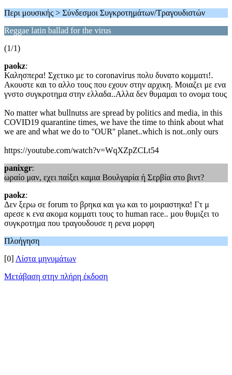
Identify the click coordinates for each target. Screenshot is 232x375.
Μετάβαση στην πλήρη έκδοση (56, 276)
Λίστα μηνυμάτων (46, 258)
